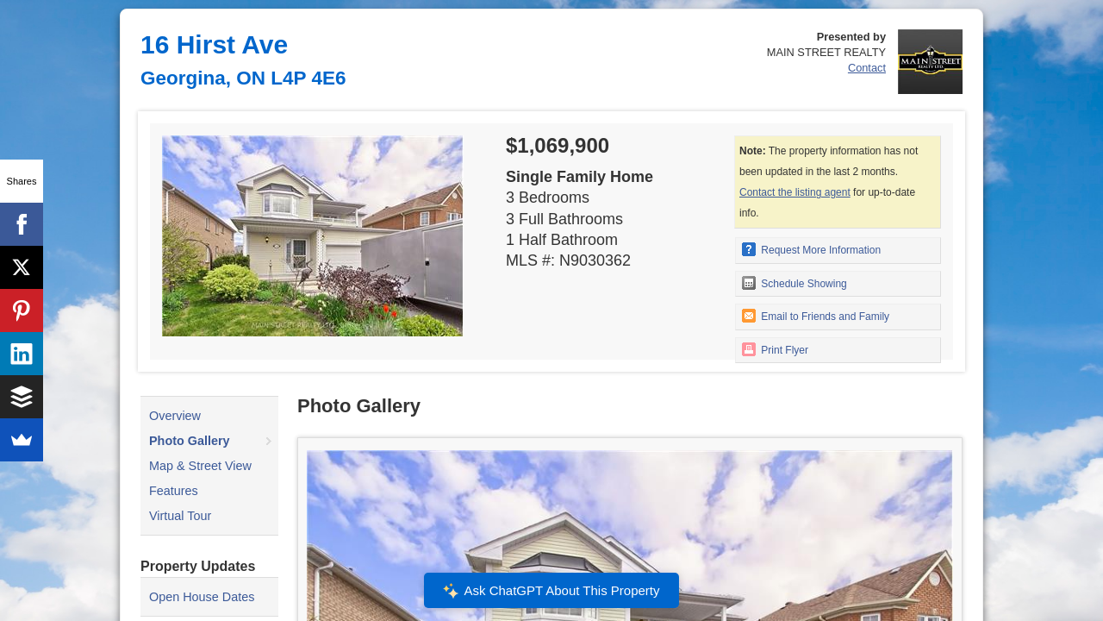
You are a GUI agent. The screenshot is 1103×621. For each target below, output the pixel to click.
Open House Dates (201, 597)
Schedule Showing (794, 283)
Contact (867, 67)
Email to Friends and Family (815, 316)
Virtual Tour (180, 516)
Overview (175, 416)
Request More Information (811, 249)
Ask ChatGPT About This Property (551, 591)
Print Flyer (775, 349)
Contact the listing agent (795, 192)
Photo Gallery (189, 441)
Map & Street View (200, 466)
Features (173, 491)
